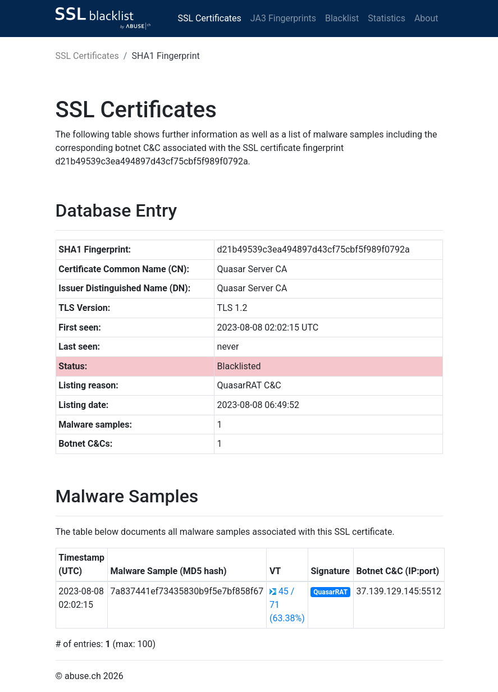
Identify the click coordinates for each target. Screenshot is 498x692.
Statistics (386, 18)
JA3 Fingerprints (283, 18)
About (426, 18)
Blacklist (342, 18)
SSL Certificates (209, 18)
